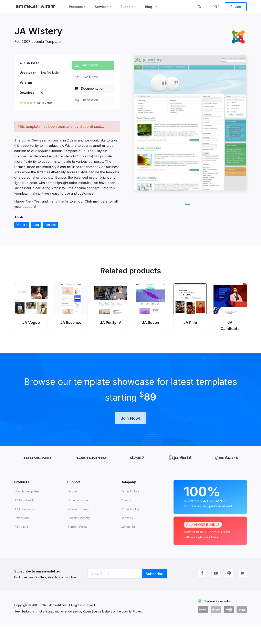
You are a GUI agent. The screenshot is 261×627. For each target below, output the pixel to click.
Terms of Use (130, 494)
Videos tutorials (79, 511)
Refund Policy (130, 511)
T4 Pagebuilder (25, 502)
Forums (72, 494)
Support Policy (77, 529)
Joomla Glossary (79, 520)
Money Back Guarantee (210, 498)
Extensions (22, 520)
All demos (21, 529)
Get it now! (88, 65)
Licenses (127, 520)
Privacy (126, 502)
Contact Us (128, 529)
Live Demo (88, 77)
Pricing (235, 6)
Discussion (88, 100)
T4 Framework (24, 511)
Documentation (91, 88)
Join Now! (130, 420)
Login (215, 6)
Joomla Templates (27, 494)
